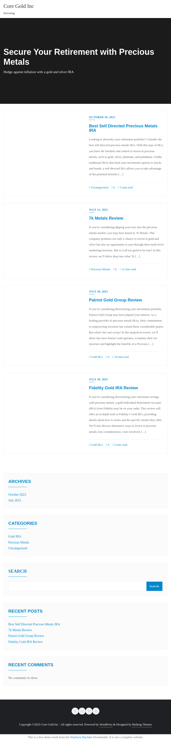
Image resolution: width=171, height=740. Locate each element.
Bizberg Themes (142, 724)
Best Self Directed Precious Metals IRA (123, 128)
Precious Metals (99, 269)
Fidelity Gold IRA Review (113, 388)
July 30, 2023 (98, 291)
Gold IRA (96, 357)
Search (17, 571)
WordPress (105, 724)
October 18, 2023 (102, 117)
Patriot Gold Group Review (115, 300)
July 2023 (14, 500)
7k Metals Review (106, 218)
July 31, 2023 (98, 209)
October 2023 (17, 494)
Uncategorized (98, 187)
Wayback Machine (81, 737)
